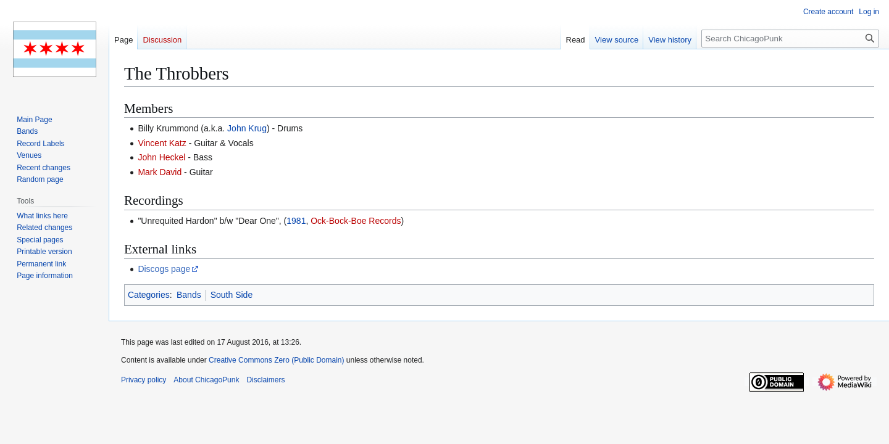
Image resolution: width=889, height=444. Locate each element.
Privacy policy (143, 380)
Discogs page (164, 269)
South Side (232, 295)
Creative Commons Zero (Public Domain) (276, 360)
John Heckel (161, 157)
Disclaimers (265, 380)
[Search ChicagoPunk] (790, 38)
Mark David (160, 172)
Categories (149, 295)
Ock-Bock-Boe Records (356, 221)
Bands (189, 295)
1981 (296, 221)
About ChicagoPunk (206, 380)
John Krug (247, 128)
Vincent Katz (162, 143)
